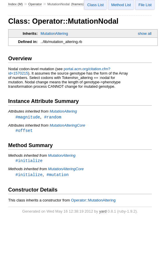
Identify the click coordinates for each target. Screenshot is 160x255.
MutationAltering (54, 33)
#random (52, 117)
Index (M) (15, 4)
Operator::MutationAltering (93, 202)
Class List (95, 5)
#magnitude (27, 117)
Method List (121, 5)
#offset (24, 131)
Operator (35, 4)
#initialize (29, 162)
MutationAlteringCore (67, 125)
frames (77, 4)
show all (145, 33)
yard (103, 213)
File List (145, 5)
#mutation (57, 177)
